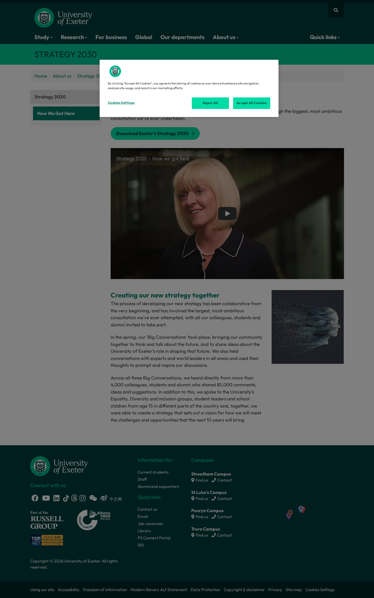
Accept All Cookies (251, 103)
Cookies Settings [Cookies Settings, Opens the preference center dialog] (121, 103)
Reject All (210, 103)
